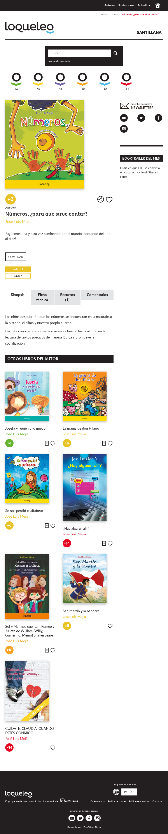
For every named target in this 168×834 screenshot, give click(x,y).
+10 (82, 81)
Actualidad (144, 5)
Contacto (157, 801)
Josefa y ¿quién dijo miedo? (26, 428)
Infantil (18, 269)
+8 (60, 81)
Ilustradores (126, 5)
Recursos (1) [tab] (67, 297)
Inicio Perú (158, 5)
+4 (16, 81)
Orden (18, 276)
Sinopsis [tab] (17, 295)
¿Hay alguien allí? (76, 528)
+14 (126, 81)
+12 (105, 81)
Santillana (149, 32)
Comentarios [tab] (97, 295)
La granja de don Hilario (81, 428)
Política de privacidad (139, 801)
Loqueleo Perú (29, 28)
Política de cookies (117, 801)
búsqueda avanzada (59, 61)
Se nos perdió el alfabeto (24, 511)
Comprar (15, 257)
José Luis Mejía (18, 222)
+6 (38, 81)
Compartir (100, 199)
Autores (109, 5)
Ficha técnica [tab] (42, 297)
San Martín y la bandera (81, 611)
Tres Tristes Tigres (92, 827)
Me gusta (109, 200)
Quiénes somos (98, 801)
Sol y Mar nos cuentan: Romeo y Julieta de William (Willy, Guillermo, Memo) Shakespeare (29, 631)
